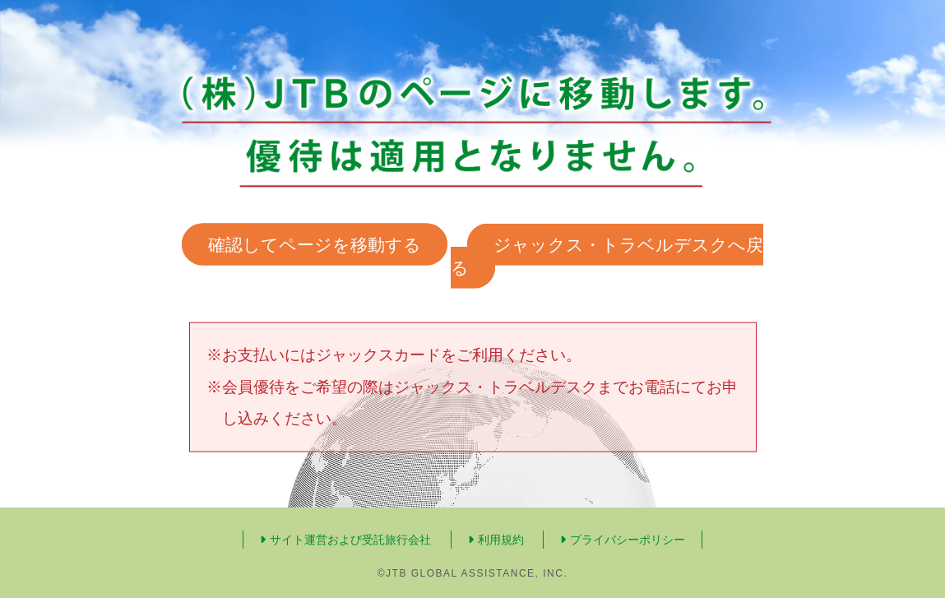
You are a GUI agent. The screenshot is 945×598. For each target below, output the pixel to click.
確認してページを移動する (314, 244)
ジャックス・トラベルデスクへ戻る (607, 256)
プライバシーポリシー (622, 539)
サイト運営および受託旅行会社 (345, 539)
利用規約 (496, 539)
